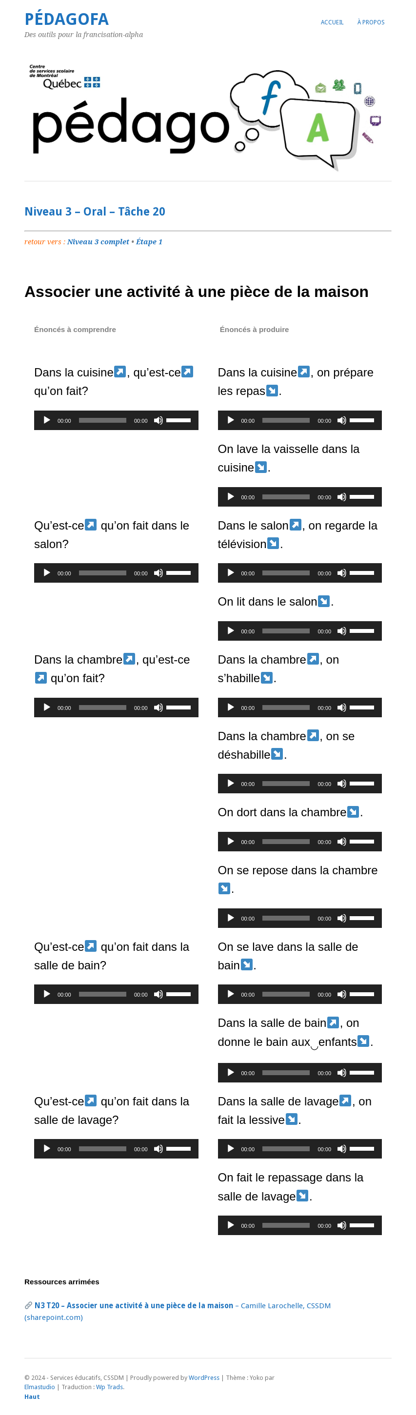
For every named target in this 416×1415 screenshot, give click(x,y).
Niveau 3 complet (98, 242)
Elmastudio (39, 1387)
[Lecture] (47, 420)
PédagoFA (66, 19)
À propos (371, 22)
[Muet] (158, 420)
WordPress (204, 1377)
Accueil (332, 22)
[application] (116, 420)
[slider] (102, 420)
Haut (32, 1396)
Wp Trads (109, 1387)
